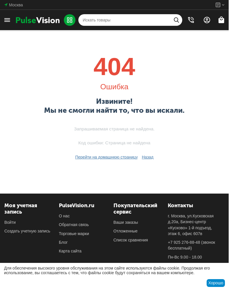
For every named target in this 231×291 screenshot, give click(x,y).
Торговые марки (74, 233)
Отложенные (125, 231)
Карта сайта (70, 251)
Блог (63, 242)
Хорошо (215, 283)
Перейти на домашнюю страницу (106, 157)
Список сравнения (130, 240)
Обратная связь (74, 224)
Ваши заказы (125, 222)
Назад (148, 157)
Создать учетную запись (27, 231)
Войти (10, 222)
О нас (64, 216)
